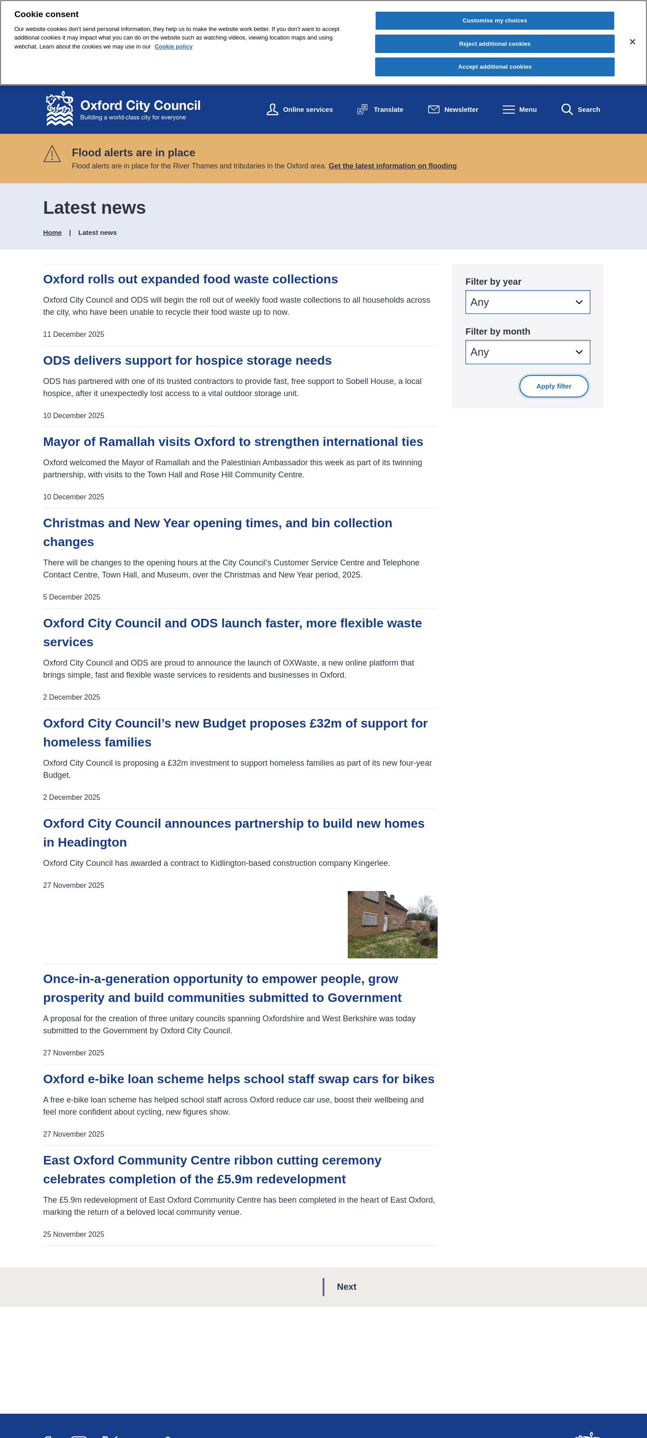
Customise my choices (495, 20)
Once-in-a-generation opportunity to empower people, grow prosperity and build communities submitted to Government (222, 988)
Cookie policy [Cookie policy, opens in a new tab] (174, 46)
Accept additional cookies (495, 66)
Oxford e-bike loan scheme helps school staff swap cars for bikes (238, 1079)
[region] (323, 42)
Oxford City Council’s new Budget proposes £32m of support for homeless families (235, 732)
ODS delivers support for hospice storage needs (187, 360)
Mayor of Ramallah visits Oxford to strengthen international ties (233, 442)
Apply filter (554, 386)
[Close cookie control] (633, 42)
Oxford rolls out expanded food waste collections (190, 279)
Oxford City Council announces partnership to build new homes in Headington (234, 832)
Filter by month (497, 331)
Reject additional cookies (495, 43)
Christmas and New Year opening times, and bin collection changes (217, 532)
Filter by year (493, 282)
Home (52, 232)
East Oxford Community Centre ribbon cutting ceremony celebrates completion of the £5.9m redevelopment (212, 1169)
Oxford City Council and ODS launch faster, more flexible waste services (232, 632)
